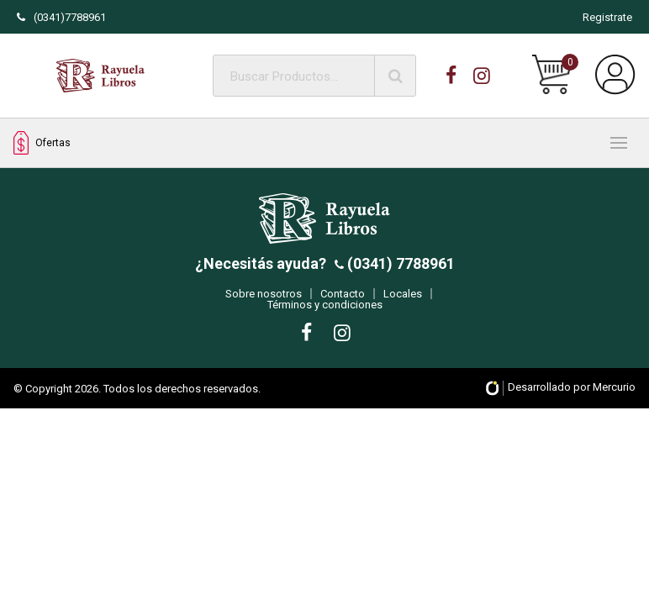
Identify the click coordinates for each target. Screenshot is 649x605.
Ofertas (42, 143)
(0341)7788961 (61, 17)
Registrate (607, 17)
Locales (402, 300)
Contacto (342, 300)
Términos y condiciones (325, 311)
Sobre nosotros (263, 300)
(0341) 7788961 (399, 270)
